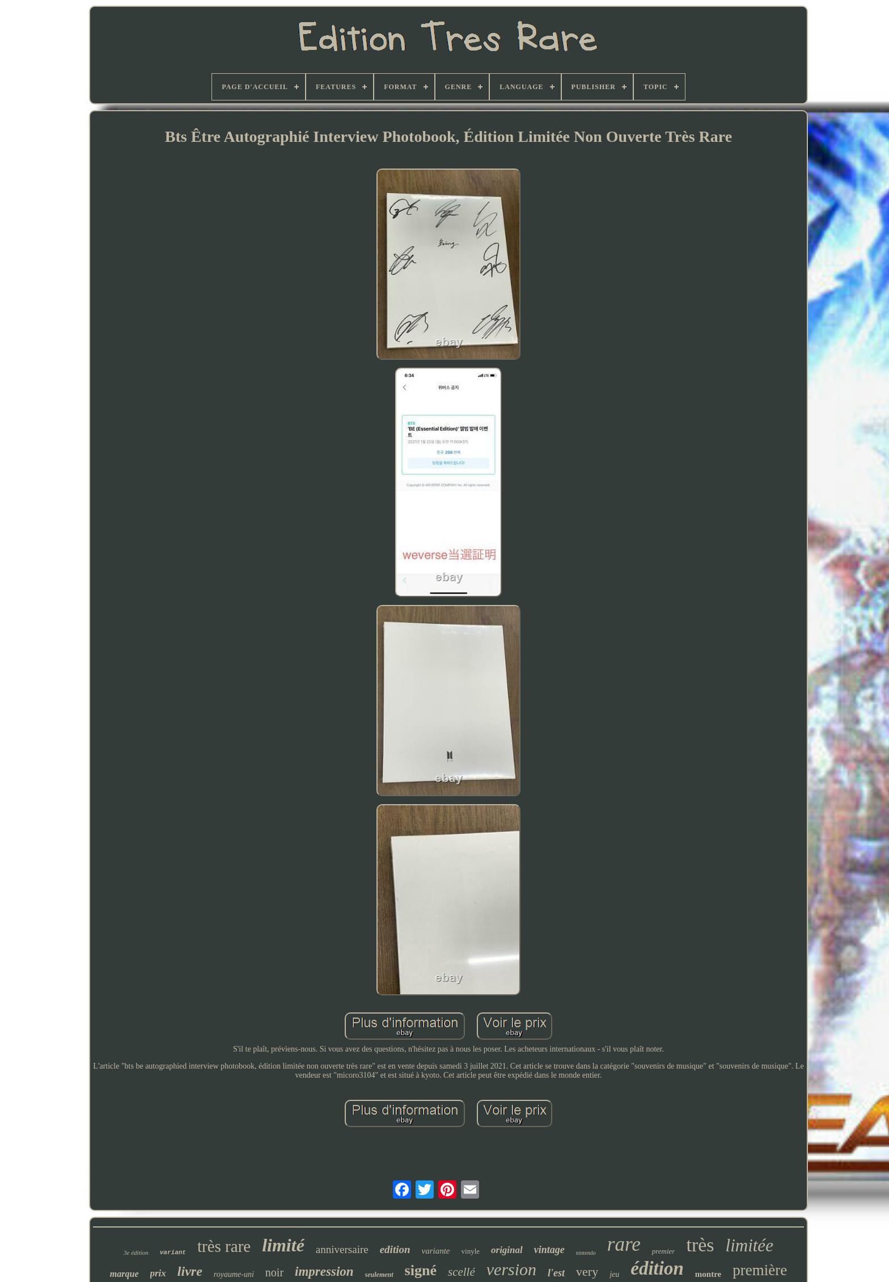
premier (663, 1251)
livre (189, 1271)
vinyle (471, 1251)
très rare (224, 1246)
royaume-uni (234, 1274)
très (700, 1244)
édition (657, 1268)
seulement (379, 1275)
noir (274, 1272)
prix (158, 1273)
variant (173, 1252)
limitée (749, 1245)
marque (124, 1274)
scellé (461, 1272)
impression (324, 1271)
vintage (549, 1249)
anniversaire (342, 1249)
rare (624, 1244)
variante (436, 1250)
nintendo (586, 1253)
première (760, 1270)
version (511, 1269)
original (507, 1250)
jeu (614, 1274)
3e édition (136, 1252)
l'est (556, 1273)
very (587, 1271)
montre (708, 1274)
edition (395, 1249)
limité (283, 1245)
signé (421, 1270)
